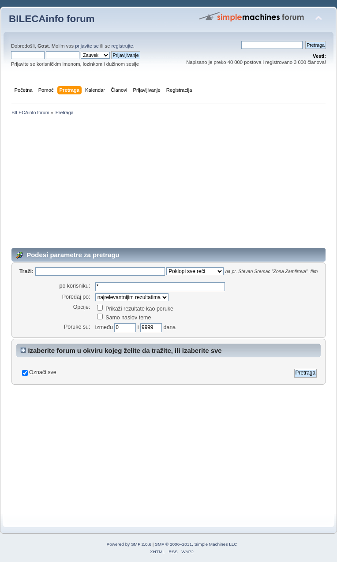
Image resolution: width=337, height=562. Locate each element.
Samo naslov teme (124, 318)
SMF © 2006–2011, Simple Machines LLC (196, 544)
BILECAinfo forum (52, 18)
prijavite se (87, 46)
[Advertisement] (168, 183)
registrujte (122, 46)
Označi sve (42, 372)
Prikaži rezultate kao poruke (135, 309)
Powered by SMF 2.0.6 (129, 544)
